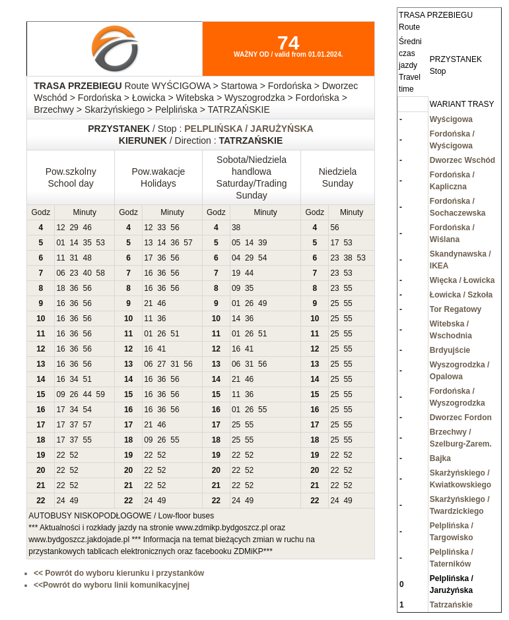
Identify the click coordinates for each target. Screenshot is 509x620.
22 (60, 455)
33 (161, 227)
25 (334, 303)
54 (262, 258)
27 (161, 364)
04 (236, 258)
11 (60, 258)
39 (262, 242)
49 (262, 303)
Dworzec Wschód (462, 160)
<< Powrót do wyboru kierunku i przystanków (119, 573)
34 (73, 379)
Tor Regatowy (455, 309)
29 (73, 227)
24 (60, 500)
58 (100, 273)
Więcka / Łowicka (462, 280)
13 (148, 242)
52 (73, 455)
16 (148, 273)
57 (188, 242)
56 (174, 227)
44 (249, 273)
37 (73, 424)
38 (236, 227)
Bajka (440, 458)
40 (87, 273)
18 (60, 288)
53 (100, 242)
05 (236, 242)
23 (334, 258)
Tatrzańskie (451, 604)
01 (60, 242)
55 (347, 288)
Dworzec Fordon (461, 417)
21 (148, 303)
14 (73, 242)
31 (73, 258)
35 (87, 242)
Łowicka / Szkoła (461, 294)
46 (87, 227)
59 (100, 394)
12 (60, 227)
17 (334, 242)
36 (174, 242)
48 (87, 258)
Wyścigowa (451, 119)
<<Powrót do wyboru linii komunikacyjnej (111, 585)
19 (236, 273)
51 (174, 333)
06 (60, 273)
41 (161, 349)
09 (236, 288)
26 (249, 303)
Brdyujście (450, 350)
